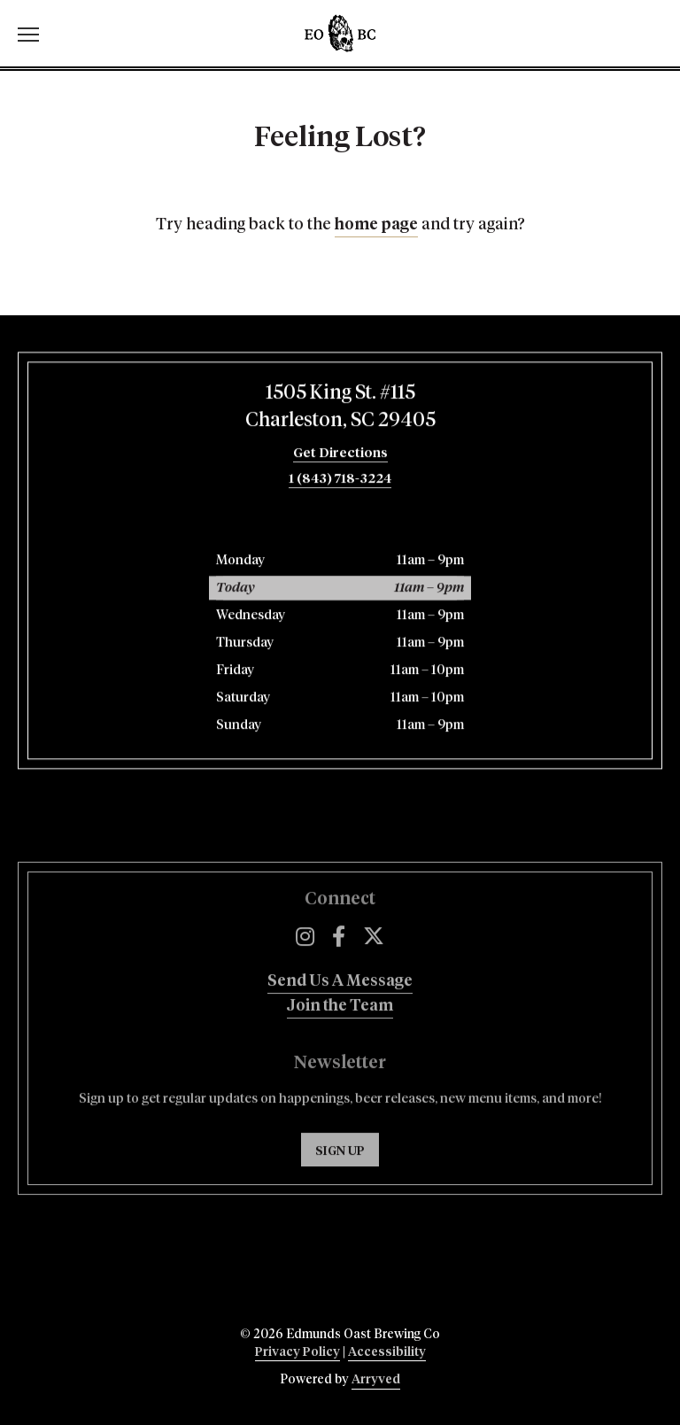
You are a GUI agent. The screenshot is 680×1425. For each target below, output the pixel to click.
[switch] (35, 33)
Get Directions (340, 457)
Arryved (376, 1380)
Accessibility (387, 1352)
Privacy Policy (297, 1352)
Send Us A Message (340, 1012)
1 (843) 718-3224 (340, 483)
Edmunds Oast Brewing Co (340, 33)
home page (376, 225)
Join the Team (340, 1037)
